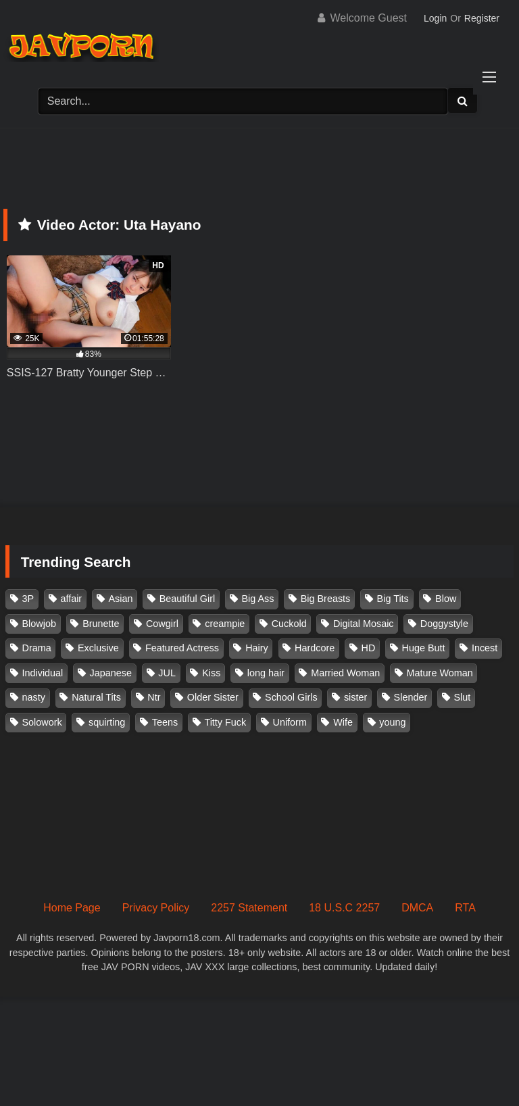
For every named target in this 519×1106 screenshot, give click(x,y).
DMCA (417, 907)
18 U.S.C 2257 (344, 907)
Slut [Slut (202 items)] (462, 697)
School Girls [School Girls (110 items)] (291, 697)
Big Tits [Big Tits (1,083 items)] (393, 598)
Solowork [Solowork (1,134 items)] (42, 722)
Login (435, 18)
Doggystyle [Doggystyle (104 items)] (444, 623)
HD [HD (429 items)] (369, 648)
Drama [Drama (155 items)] (36, 648)
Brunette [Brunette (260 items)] (100, 623)
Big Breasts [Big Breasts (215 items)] (326, 598)
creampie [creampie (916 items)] (225, 623)
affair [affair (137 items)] (71, 598)
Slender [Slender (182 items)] (411, 697)
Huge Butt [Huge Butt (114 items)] (423, 648)
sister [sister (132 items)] (355, 697)
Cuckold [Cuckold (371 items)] (289, 623)
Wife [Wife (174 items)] (343, 722)
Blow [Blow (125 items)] (445, 598)
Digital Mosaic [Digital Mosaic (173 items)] (363, 623)
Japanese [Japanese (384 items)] (111, 673)
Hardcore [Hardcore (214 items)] (315, 648)
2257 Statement (249, 907)
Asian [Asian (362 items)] (120, 598)
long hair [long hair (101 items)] (266, 673)
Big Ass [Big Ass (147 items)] (257, 598)
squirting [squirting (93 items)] (107, 722)
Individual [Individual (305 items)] (43, 673)
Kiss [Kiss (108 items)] (211, 673)
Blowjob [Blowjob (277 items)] (39, 623)
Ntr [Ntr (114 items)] (153, 697)
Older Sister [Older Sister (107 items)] (213, 697)
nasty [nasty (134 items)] (33, 697)
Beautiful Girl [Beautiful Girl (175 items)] (187, 598)
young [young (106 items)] (392, 722)
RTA (465, 907)
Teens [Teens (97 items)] (165, 722)
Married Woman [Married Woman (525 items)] (345, 673)
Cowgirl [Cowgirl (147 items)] (162, 623)
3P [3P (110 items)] (28, 598)
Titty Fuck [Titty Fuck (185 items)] (225, 722)
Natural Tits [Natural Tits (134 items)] (96, 697)
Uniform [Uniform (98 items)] (290, 722)
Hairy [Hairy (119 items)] (256, 648)
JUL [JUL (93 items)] (167, 673)
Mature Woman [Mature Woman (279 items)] (440, 673)
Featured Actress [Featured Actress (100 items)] (182, 648)
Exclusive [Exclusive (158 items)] (98, 648)
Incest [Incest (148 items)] (484, 648)
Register (481, 18)
